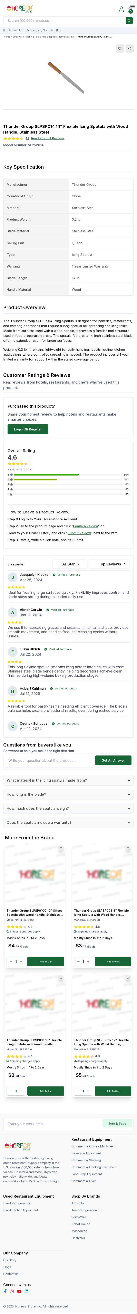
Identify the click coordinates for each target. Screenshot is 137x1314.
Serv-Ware (78, 1218)
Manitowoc (79, 1232)
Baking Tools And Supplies (41, 36)
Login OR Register (28, 429)
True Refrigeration (84, 1211)
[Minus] (11, 962)
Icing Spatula (66, 36)
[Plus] (21, 962)
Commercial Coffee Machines (92, 1147)
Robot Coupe (80, 1225)
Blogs (7, 1268)
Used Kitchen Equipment (20, 1211)
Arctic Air (77, 1204)
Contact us (11, 1275)
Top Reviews (113, 563)
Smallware (18, 36)
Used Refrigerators (16, 1204)
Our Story (9, 1261)
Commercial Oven (84, 1182)
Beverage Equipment (86, 1154)
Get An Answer (113, 760)
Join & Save (117, 1125)
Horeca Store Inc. (29, 1308)
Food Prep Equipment (86, 1175)
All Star (71, 564)
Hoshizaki (78, 1239)
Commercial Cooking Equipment (94, 1168)
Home (7, 36)
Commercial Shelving (86, 1161)
